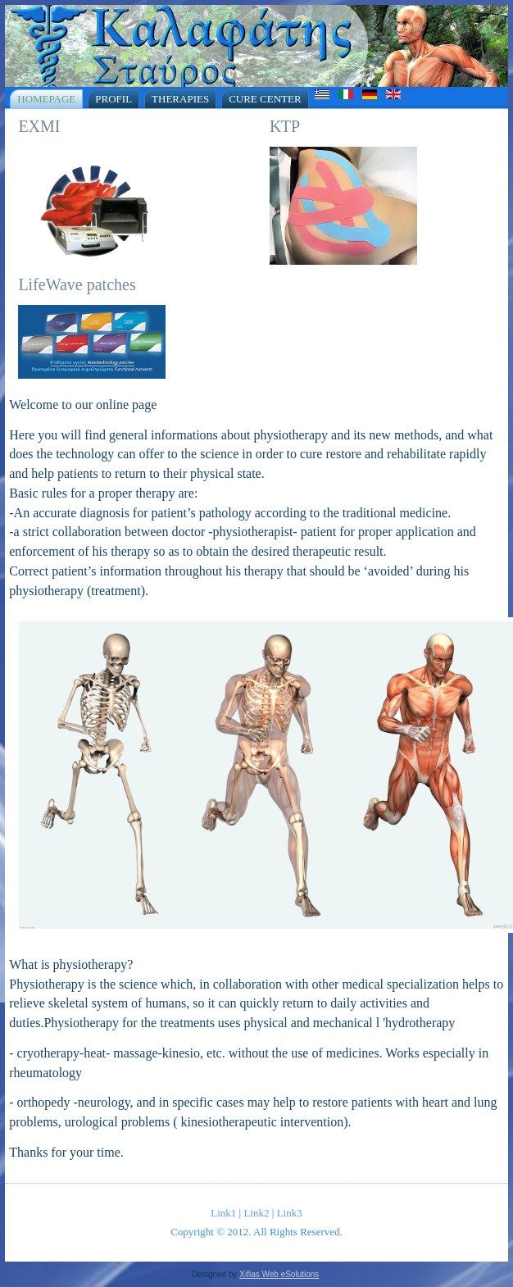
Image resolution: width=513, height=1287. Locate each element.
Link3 (289, 1213)
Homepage (46, 99)
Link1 (223, 1213)
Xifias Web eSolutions (279, 1274)
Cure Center (265, 99)
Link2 (256, 1213)
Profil (113, 99)
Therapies (180, 99)
